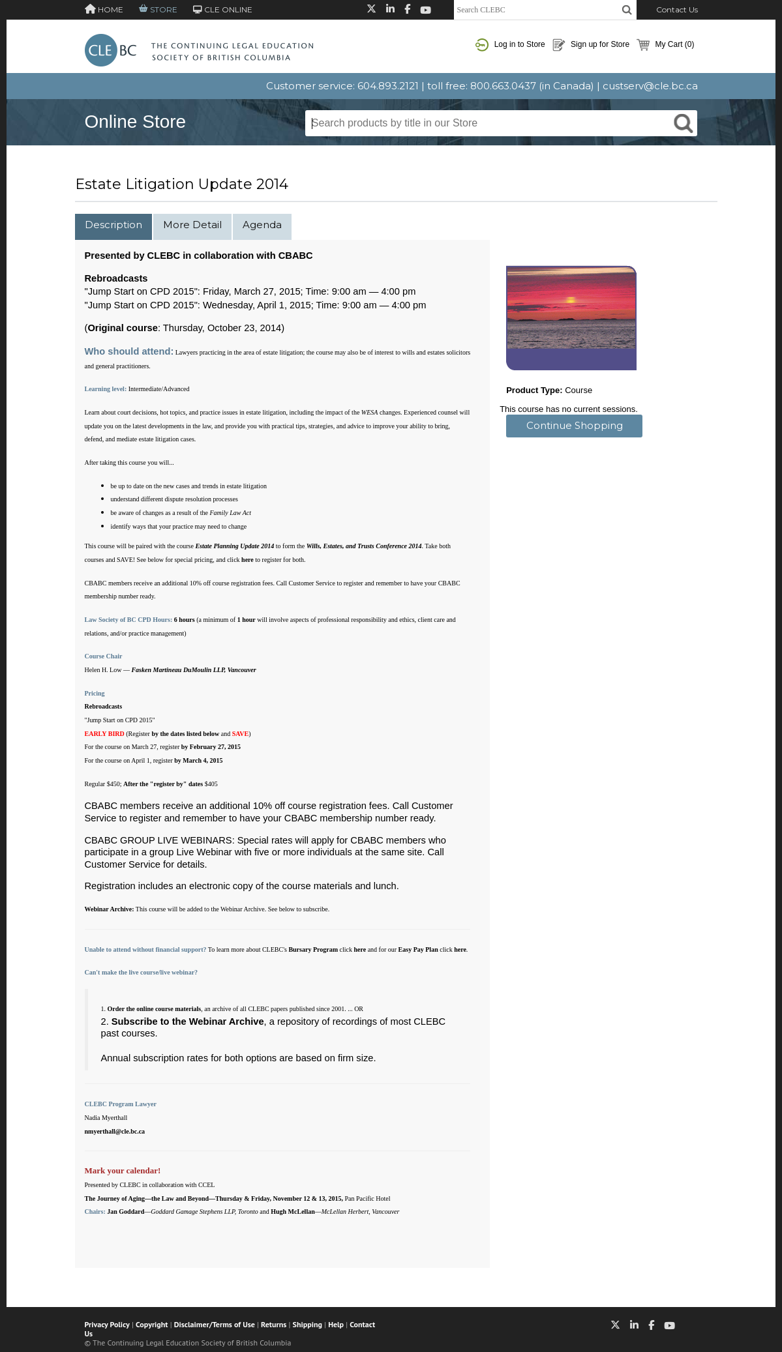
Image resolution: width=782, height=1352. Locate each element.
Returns (273, 1324)
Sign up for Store (590, 44)
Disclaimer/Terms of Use (214, 1324)
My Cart (665, 44)
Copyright (152, 1324)
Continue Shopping (574, 425)
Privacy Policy (107, 1324)
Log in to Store (510, 44)
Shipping (307, 1324)
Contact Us (677, 9)
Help (336, 1324)
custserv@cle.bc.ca (650, 86)
